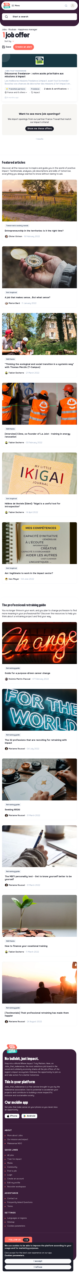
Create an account (15, 1178)
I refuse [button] (38, 1267)
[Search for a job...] (66, 5)
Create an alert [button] (23, 46)
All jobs (10, 1155)
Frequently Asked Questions (20, 1202)
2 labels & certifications (56, 89)
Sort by (10, 41)
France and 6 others (16, 92)
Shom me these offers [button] (39, 128)
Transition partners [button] (15, 89)
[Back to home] (12, 1049)
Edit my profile (13, 1182)
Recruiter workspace (16, 1186)
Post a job (12, 1171)
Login (9, 1175)
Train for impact (14, 1159)
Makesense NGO (14, 1143)
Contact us (12, 1198)
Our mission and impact (17, 1139)
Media (10, 1163)
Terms (10, 1206)
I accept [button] (38, 1261)
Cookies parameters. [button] (15, 1255)
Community (12, 1167)
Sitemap (11, 1222)
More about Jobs (15, 1135)
